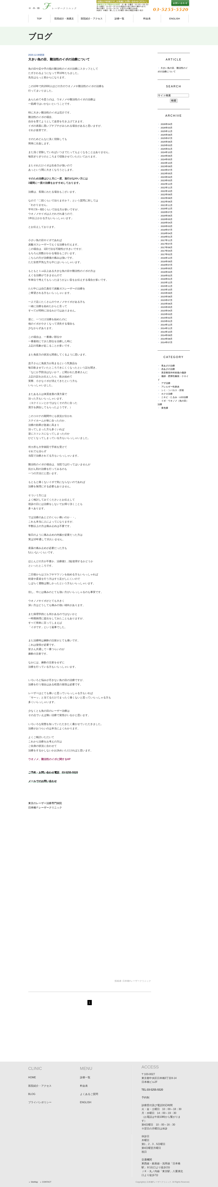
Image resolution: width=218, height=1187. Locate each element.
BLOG (31, 1094)
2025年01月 (166, 149)
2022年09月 (166, 194)
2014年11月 (166, 328)
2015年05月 (166, 307)
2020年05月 (166, 219)
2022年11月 (166, 187)
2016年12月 (166, 258)
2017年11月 (166, 240)
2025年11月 (166, 131)
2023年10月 (166, 163)
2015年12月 (166, 282)
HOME (32, 1077)
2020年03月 (166, 226)
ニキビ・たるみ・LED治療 (174, 397)
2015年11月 (166, 286)
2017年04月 (166, 251)
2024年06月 (166, 156)
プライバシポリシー (40, 1102)
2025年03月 (166, 145)
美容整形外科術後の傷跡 (173, 372)
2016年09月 (166, 261)
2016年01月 (166, 279)
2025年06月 (166, 142)
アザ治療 (165, 383)
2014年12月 (166, 325)
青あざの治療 (168, 365)
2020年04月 (166, 222)
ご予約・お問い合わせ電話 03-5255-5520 (53, 772)
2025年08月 (166, 135)
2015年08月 (166, 296)
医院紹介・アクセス (92, 18)
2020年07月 (166, 212)
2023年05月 (166, 173)
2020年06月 (166, 216)
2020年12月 (166, 208)
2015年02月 (166, 318)
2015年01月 (166, 321)
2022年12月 (166, 184)
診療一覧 (119, 18)
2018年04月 (166, 233)
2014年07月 (166, 342)
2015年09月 (166, 293)
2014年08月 (166, 339)
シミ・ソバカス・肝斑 (172, 390)
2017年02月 (166, 254)
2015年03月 (166, 314)
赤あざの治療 (168, 369)
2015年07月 (166, 300)
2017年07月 (166, 244)
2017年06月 (166, 247)
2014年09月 (166, 335)
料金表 (147, 18)
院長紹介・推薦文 (64, 18)
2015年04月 (166, 310)
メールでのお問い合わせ (42, 781)
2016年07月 (166, 265)
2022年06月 (166, 201)
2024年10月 (166, 152)
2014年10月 (166, 332)
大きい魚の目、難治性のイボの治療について (59, 59)
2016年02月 (166, 275)
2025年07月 (166, 138)
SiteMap (34, 1182)
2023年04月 (166, 177)
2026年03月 (166, 128)
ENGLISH (174, 18)
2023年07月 (166, 170)
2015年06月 (166, 304)
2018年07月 (166, 230)
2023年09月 (166, 166)
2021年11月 (166, 205)
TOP (39, 18)
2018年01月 (166, 237)
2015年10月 (166, 289)
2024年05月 (166, 159)
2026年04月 (166, 124)
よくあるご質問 (89, 1094)
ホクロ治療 (167, 394)
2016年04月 (166, 272)
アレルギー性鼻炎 (170, 387)
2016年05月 (166, 268)
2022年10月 (166, 191)
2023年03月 (166, 180)
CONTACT (46, 1182)
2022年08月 (166, 198)
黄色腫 (164, 408)
